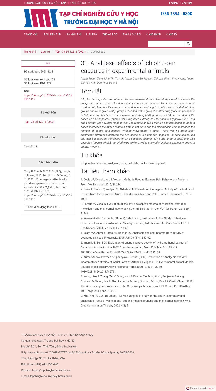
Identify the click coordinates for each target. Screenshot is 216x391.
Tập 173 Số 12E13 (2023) (70, 51)
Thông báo (109, 34)
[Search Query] (166, 44)
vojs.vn (210, 388)
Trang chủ (31, 34)
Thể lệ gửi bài (132, 34)
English (173, 3)
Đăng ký (171, 34)
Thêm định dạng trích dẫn (43, 207)
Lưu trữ (91, 34)
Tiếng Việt (186, 3)
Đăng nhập (153, 34)
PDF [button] (48, 63)
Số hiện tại (73, 34)
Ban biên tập (52, 34)
